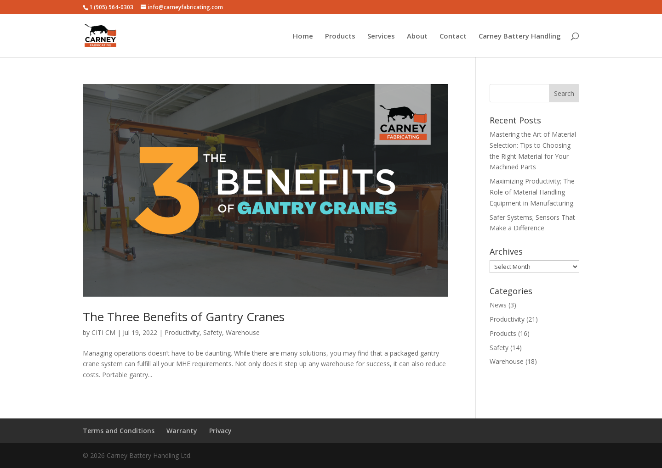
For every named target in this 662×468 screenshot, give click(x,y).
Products (340, 36)
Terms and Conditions (118, 430)
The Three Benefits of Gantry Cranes (184, 316)
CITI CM (103, 332)
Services (381, 36)
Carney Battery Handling (520, 36)
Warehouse (243, 332)
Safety (212, 332)
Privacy (220, 430)
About (417, 36)
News (498, 305)
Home (303, 36)
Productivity (182, 332)
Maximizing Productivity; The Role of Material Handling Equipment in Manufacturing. (532, 192)
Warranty (181, 430)
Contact (453, 36)
